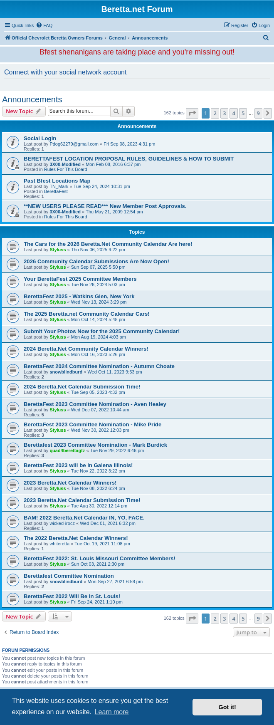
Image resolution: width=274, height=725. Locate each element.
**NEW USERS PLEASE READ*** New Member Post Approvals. (105, 206)
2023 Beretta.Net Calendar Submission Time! (82, 500)
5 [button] (243, 113)
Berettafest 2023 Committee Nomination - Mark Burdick (95, 445)
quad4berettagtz (67, 450)
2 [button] (214, 113)
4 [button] (233, 113)
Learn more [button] (112, 711)
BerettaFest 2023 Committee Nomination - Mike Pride (92, 424)
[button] (192, 113)
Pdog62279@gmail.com (74, 143)
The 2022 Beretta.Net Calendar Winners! (76, 538)
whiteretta (59, 543)
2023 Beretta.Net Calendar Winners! (70, 483)
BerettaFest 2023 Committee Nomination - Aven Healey (95, 404)
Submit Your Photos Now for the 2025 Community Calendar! (102, 331)
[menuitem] (44, 25)
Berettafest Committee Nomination (69, 576)
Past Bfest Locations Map (57, 181)
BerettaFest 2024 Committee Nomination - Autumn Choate (99, 366)
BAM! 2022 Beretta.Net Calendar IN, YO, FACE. (84, 518)
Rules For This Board (65, 169)
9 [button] (258, 113)
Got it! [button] (227, 707)
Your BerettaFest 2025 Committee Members (80, 279)
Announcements (32, 99)
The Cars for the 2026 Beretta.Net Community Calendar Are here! (108, 244)
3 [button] (224, 113)
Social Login (40, 138)
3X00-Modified (65, 164)
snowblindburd (65, 371)
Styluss (57, 249)
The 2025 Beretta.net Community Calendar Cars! (87, 314)
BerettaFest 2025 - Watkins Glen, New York (79, 296)
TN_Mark (58, 186)
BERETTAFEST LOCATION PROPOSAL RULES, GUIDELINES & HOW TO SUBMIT (129, 159)
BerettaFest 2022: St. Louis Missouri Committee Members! (99, 558)
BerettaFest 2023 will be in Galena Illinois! (78, 465)
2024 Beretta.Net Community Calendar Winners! (86, 349)
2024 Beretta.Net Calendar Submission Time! (82, 387)
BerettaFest (56, 191)
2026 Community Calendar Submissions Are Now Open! (96, 261)
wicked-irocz (62, 523)
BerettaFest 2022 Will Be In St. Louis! (72, 596)
